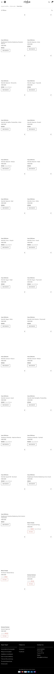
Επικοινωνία (4, 663)
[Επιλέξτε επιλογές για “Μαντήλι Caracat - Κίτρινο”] (24, 331)
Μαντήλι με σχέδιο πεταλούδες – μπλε (11, 122)
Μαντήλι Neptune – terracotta (8, 82)
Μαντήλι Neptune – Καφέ (33, 161)
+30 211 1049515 (41, 649)
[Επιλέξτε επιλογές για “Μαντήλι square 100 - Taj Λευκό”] (24, 449)
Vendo (33, 669)
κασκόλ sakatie (31, 576)
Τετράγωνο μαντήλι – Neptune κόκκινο (11, 437)
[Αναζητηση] (49, 2)
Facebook (21, 651)
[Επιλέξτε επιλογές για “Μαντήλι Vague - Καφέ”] (24, 252)
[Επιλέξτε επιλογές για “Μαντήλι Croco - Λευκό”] (51, 213)
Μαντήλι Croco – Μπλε (33, 201)
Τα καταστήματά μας (6, 661)
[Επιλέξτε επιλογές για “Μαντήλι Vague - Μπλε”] (24, 292)
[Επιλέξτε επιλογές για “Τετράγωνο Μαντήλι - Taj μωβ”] (51, 410)
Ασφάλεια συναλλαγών (7, 654)
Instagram (21, 649)
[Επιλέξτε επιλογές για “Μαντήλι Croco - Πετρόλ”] (24, 213)
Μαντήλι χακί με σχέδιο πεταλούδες (36, 398)
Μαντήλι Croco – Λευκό (33, 240)
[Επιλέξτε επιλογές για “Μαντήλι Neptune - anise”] (51, 15)
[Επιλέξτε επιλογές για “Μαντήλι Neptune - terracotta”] (24, 55)
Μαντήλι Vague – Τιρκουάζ (34, 82)
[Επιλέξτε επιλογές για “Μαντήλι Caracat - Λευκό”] (24, 371)
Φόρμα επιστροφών (6, 651)
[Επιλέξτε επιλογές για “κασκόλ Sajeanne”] (24, 589)
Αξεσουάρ (13, 6)
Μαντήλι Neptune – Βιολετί (34, 122)
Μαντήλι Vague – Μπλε (7, 319)
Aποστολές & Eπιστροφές (8, 649)
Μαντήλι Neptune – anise (33, 42)
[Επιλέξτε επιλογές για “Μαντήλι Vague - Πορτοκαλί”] (51, 252)
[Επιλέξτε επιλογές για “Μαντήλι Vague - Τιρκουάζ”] (51, 55)
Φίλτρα (4, 10)
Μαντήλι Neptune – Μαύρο (8, 161)
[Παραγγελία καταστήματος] (52, 10)
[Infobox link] (5, 2)
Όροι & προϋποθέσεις (7, 656)
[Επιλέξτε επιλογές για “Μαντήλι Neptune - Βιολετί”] (51, 95)
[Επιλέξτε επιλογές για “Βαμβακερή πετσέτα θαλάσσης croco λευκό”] (51, 449)
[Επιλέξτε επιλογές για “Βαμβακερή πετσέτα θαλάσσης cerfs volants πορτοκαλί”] (24, 489)
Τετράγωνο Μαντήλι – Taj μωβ (35, 437)
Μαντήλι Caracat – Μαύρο (34, 358)
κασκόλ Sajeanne (5, 629)
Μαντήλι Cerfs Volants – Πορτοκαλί (36, 319)
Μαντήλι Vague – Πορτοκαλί (34, 279)
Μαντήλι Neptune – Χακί (7, 201)
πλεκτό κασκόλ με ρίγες (33, 524)
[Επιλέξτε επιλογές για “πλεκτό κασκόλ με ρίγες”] (51, 489)
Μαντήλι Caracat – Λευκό (7, 398)
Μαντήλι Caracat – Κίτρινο (7, 358)
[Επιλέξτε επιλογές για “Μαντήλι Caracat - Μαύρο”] (51, 331)
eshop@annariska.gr (42, 657)
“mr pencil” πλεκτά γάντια (7, 572)
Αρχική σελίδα (5, 6)
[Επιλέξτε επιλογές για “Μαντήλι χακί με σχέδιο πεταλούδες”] (51, 371)
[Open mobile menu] (1, 2)
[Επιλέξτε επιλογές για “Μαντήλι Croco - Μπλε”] (51, 174)
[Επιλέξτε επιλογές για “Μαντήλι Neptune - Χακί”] (24, 174)
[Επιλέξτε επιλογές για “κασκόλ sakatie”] (51, 537)
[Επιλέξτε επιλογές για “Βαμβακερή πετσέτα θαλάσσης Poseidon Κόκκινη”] (24, 15)
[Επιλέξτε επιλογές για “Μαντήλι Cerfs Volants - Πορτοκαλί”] (51, 292)
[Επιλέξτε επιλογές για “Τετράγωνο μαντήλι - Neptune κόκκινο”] (24, 410)
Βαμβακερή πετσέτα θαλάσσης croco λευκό (39, 476)
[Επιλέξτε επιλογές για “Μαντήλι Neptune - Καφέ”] (51, 134)
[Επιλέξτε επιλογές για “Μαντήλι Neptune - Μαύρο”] (24, 134)
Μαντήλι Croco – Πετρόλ (7, 240)
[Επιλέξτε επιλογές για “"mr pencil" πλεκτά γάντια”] (24, 537)
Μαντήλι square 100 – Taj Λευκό (9, 476)
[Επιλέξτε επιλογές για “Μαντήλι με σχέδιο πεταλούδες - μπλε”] (24, 95)
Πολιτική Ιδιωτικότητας (7, 659)
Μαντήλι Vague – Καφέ (7, 279)
